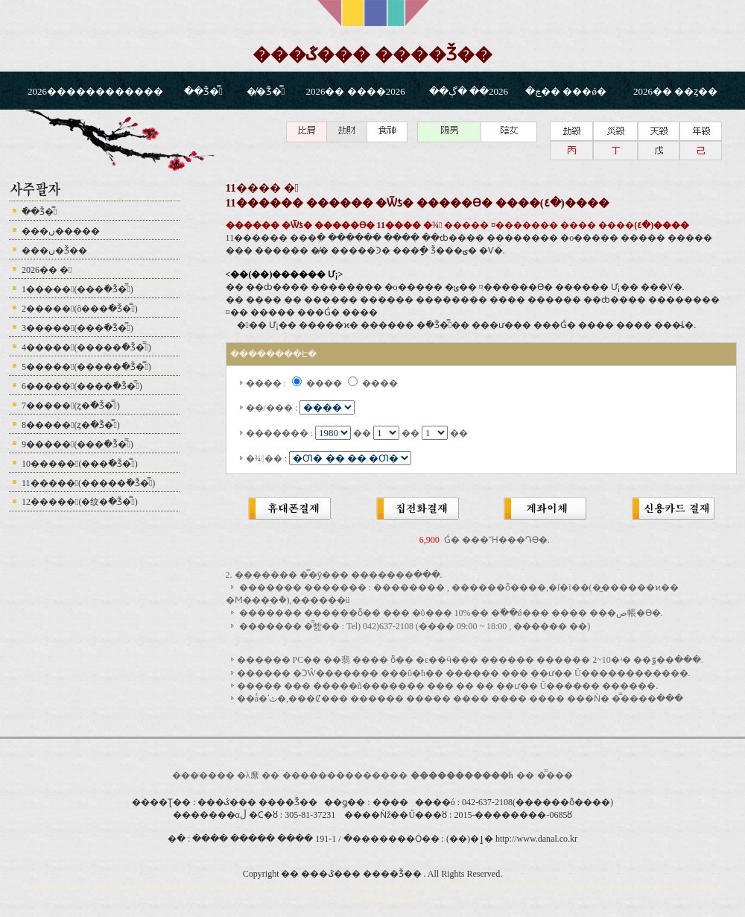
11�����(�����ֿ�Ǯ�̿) (88, 483)
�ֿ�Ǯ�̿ (203, 91)
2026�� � (47, 270)
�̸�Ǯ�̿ (266, 91)
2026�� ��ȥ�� (675, 91)
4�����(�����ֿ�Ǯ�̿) (86, 347)
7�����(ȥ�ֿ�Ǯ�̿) (71, 405)
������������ (336, 775)
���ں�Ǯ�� (54, 250)
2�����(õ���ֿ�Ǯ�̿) (80, 308)
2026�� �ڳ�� (470, 91)
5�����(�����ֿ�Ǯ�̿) (86, 367)
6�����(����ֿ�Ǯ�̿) (82, 386)
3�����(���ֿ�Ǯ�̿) (77, 328)
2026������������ (95, 91)
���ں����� (61, 231)
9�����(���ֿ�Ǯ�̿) (77, 444)
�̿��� (555, 775)
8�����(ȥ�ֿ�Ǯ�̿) (71, 425)
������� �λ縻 (216, 775)
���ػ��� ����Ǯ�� (372, 54)
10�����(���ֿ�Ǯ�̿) (80, 463)
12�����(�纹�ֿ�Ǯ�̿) (80, 502)
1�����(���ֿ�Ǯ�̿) (77, 289)
